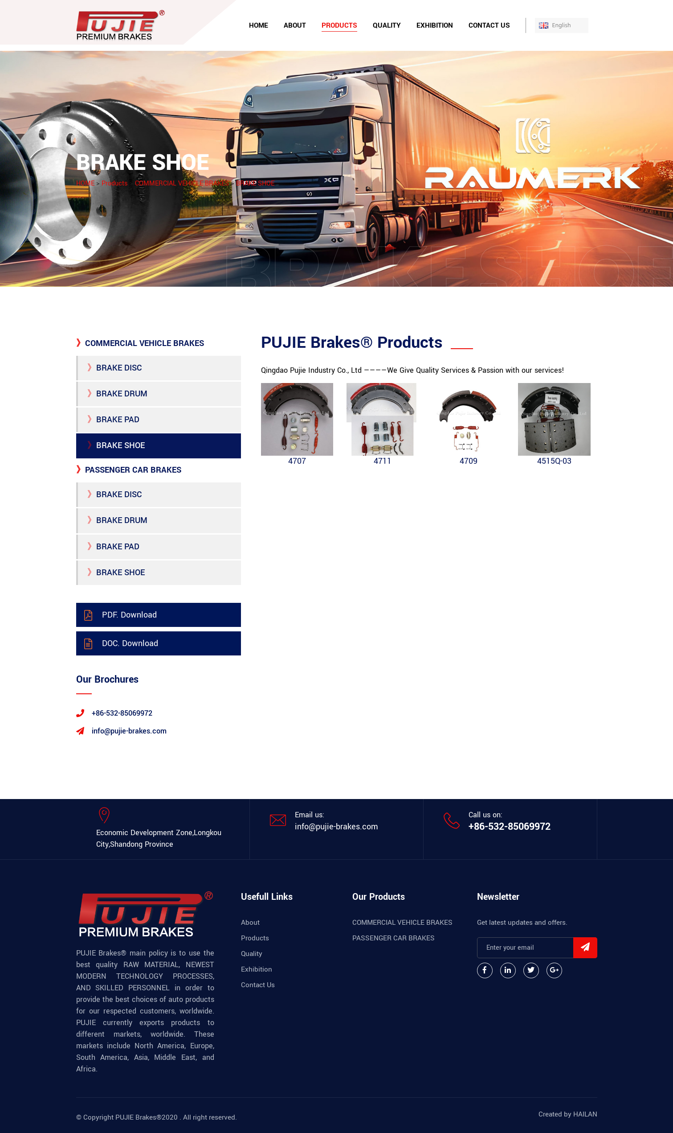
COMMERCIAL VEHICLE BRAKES (182, 183)
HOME (85, 183)
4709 (468, 461)
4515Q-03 (554, 461)
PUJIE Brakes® (138, 1117)
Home (258, 25)
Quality (387, 25)
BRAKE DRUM (117, 394)
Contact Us (489, 25)
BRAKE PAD (113, 419)
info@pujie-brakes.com (336, 826)
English (568, 25)
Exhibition (434, 25)
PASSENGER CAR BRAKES (128, 470)
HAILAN (585, 1114)
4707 (297, 461)
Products (339, 25)
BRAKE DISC (114, 368)
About (295, 25)
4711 (383, 461)
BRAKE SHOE (255, 183)
